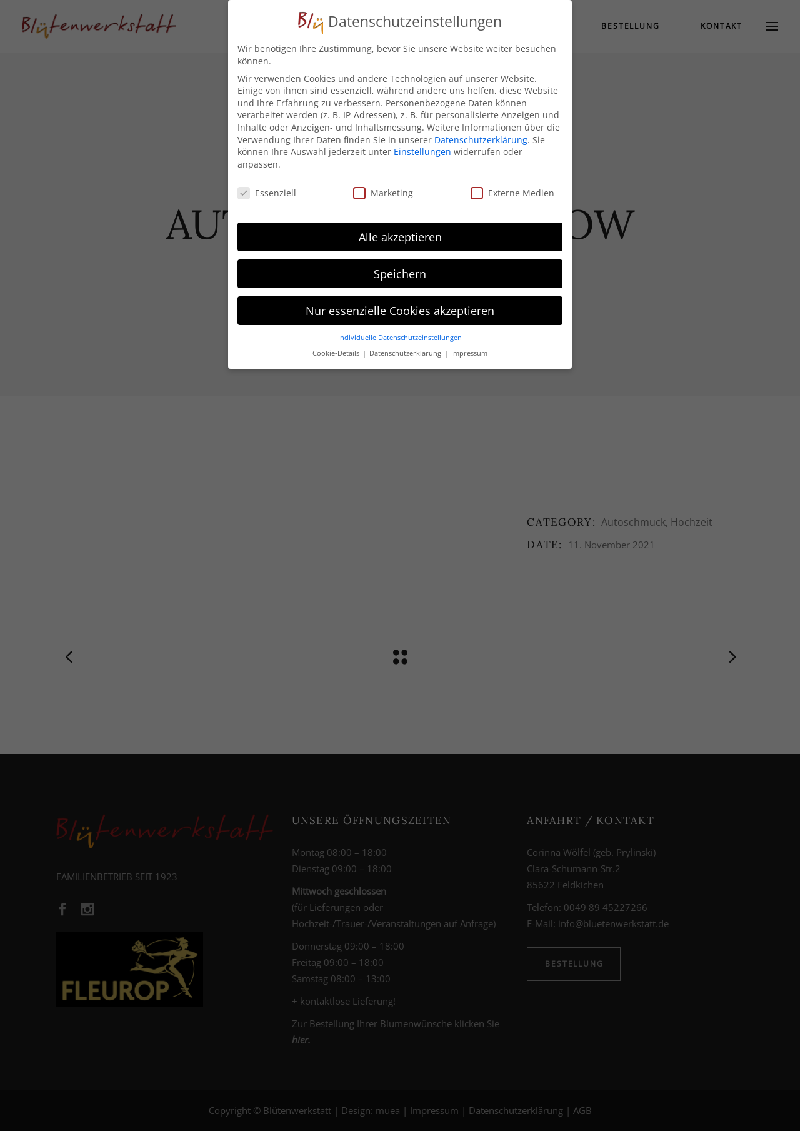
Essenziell (267, 193)
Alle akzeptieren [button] (400, 236)
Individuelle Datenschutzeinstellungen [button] (400, 337)
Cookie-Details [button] (336, 353)
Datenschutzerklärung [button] (406, 353)
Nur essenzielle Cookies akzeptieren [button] (400, 310)
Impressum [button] (469, 353)
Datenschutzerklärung (481, 140)
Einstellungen (422, 152)
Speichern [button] (400, 273)
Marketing (383, 193)
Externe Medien (512, 193)
